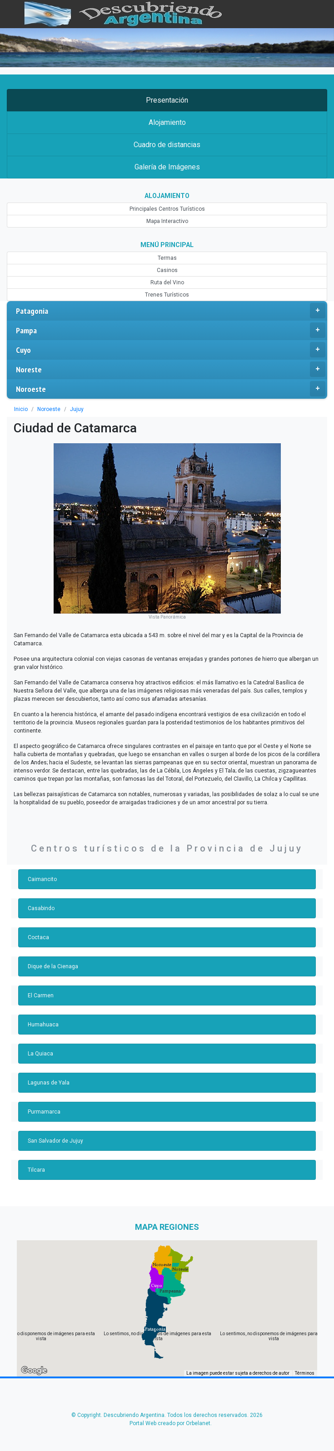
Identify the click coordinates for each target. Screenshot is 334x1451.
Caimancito (42, 879)
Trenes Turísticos (167, 295)
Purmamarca (44, 1112)
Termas (167, 258)
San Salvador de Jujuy (55, 1141)
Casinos (167, 270)
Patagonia (170, 310)
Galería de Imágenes (167, 167)
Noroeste (170, 388)
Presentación (167, 100)
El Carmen (41, 995)
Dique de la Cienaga (53, 966)
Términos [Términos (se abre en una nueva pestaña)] (304, 1373)
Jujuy (77, 409)
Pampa (170, 330)
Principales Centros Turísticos (167, 209)
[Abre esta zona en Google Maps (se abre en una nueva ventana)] (34, 1371)
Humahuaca (43, 1024)
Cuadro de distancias (167, 144)
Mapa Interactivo (167, 221)
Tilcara (36, 1170)
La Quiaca (40, 1053)
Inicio (21, 409)
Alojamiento (167, 122)
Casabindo (41, 908)
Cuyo (170, 349)
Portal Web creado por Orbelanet (170, 1423)
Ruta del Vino (167, 282)
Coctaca (38, 937)
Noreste (170, 369)
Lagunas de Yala (49, 1083)
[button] (155, 1329)
